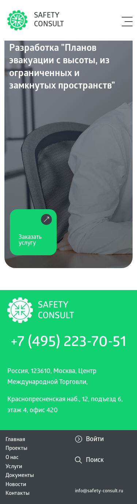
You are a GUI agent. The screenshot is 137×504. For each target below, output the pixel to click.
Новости (15, 485)
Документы (19, 476)
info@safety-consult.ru (99, 491)
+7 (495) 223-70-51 (68, 343)
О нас (12, 458)
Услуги (13, 467)
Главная (15, 440)
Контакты (17, 493)
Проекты (16, 448)
